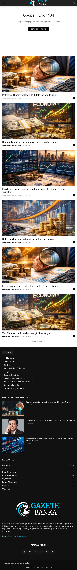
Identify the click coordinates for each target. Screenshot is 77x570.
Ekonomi (5, 91)
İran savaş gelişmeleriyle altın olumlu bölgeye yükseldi (30, 286)
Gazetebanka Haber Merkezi (12, 98)
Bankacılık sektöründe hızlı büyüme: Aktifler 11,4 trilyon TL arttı (48, 402)
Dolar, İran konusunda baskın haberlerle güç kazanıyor (30, 239)
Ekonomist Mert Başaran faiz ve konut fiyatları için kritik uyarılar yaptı (50, 420)
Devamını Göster (38, 341)
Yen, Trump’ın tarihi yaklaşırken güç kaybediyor (26, 333)
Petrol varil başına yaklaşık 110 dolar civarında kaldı (29, 95)
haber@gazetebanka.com (17, 536)
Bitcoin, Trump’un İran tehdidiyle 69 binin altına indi (29, 142)
